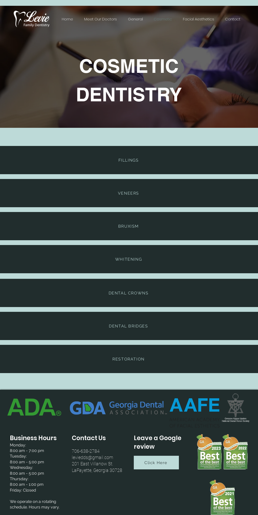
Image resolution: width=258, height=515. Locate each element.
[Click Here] (156, 462)
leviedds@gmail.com (92, 457)
